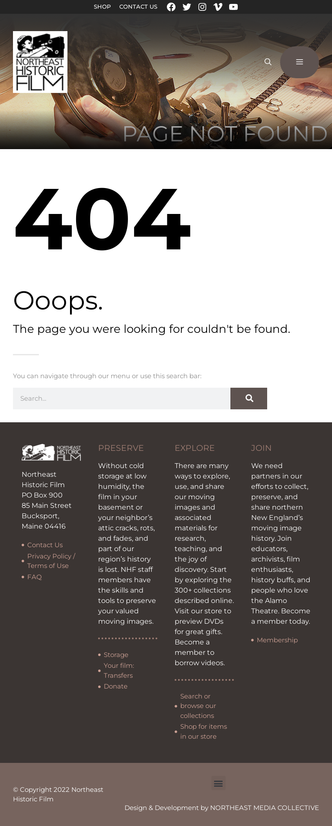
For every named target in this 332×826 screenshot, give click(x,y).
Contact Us (138, 6)
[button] (218, 783)
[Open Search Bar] (268, 62)
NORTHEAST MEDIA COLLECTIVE (264, 808)
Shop (102, 6)
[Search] (248, 398)
